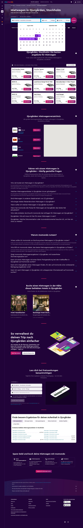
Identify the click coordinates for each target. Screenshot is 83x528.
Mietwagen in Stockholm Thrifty (50, 432)
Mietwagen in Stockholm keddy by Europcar (22, 436)
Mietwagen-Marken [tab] (29, 421)
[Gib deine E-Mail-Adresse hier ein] (27, 393)
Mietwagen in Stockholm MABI (50, 436)
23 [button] (39, 41)
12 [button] (26, 38)
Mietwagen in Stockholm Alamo (50, 437)
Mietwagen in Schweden (20, 5)
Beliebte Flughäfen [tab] (63, 421)
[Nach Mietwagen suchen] (2, 11)
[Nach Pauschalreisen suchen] (2, 14)
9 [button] (39, 35)
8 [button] (36, 35)
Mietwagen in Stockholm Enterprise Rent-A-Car (54, 439)
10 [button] (20, 38)
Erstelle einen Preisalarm (66, 462)
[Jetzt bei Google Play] (67, 502)
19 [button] (26, 41)
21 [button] (33, 41)
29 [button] (36, 45)
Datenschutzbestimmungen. (16, 404)
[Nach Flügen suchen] (2, 6)
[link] (27, 76)
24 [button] (20, 45)
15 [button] (36, 38)
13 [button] (30, 38)
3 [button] (20, 35)
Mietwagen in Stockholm (31, 5)
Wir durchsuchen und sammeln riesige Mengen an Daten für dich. (44, 488)
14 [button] (33, 38)
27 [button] (30, 45)
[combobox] (14, 16)
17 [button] (20, 41)
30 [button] (39, 45)
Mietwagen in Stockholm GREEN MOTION (21, 437)
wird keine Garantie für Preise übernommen (43, 482)
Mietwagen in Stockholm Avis (19, 430)
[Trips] (2, 18)
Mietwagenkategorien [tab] (40, 421)
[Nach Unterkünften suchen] (2, 8)
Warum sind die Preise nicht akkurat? (44, 491)
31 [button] (20, 48)
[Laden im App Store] (67, 505)
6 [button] (62, 32)
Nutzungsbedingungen (33, 403)
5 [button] (59, 32)
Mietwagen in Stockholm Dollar (19, 439)
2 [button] (39, 32)
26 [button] (26, 45)
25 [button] (23, 45)
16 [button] (39, 38)
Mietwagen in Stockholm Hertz (19, 432)
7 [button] (43, 35)
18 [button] (23, 41)
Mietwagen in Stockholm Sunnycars (51, 434)
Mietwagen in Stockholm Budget (51, 430)
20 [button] (30, 41)
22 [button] (36, 41)
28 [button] (33, 45)
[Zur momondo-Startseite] (9, 2)
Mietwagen (13, 5)
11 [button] (23, 38)
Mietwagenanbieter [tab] (17, 421)
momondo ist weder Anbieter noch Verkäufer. (44, 486)
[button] (2, 2)
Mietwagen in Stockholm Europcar (20, 434)
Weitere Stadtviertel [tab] (52, 421)
